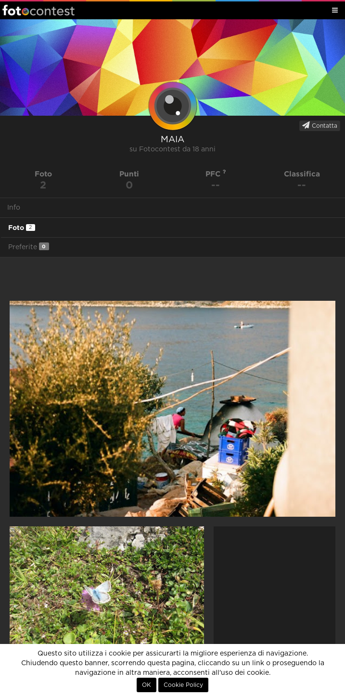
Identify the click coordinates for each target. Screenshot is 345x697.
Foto (21, 227)
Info (13, 207)
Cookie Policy (183, 685)
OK (146, 685)
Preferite (28, 246)
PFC (215, 174)
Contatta (319, 125)
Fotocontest (38, 10)
